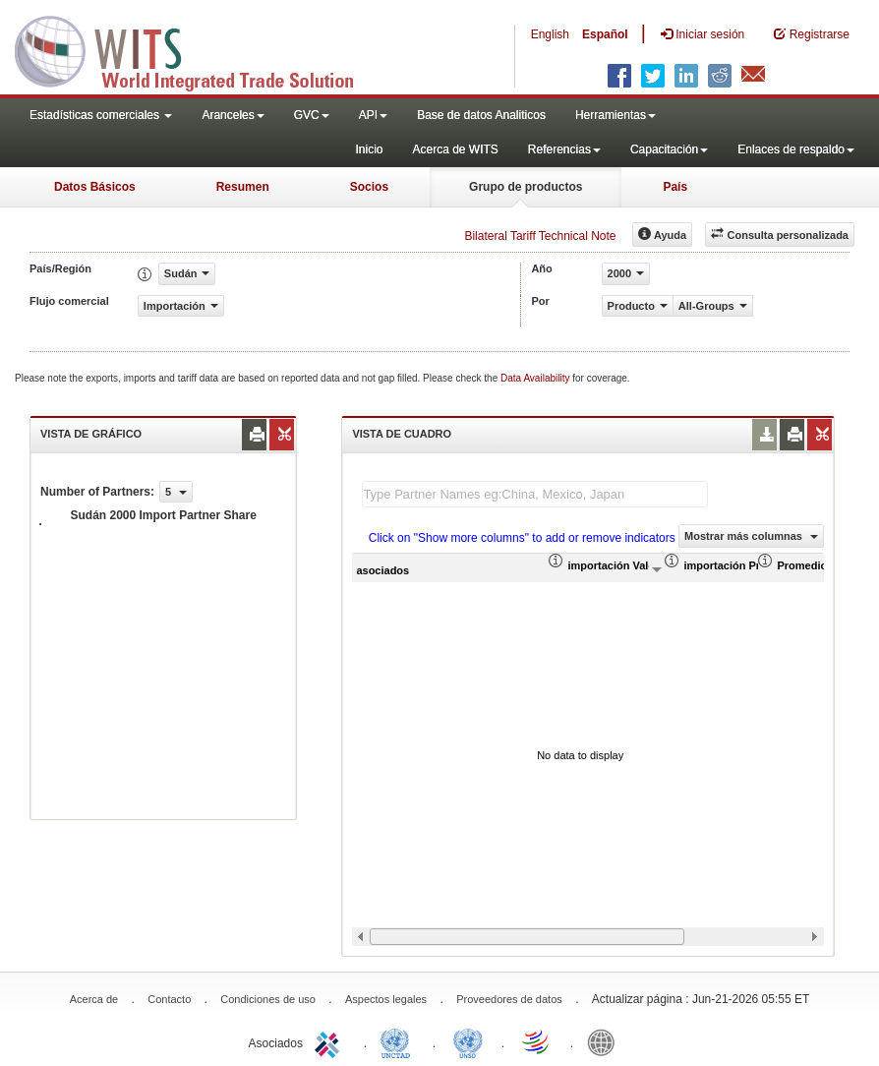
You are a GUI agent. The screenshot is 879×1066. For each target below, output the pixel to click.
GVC (311, 115)
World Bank (605, 1041)
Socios (369, 187)
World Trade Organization (537, 1041)
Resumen (242, 187)
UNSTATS (468, 1041)
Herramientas (615, 115)
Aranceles (233, 115)
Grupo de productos (525, 187)
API (373, 115)
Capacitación (669, 149)
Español (605, 34)
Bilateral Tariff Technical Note (539, 236)
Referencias (564, 149)
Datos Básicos (95, 187)
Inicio (368, 149)
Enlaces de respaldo (795, 149)
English (550, 34)
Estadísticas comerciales (100, 115)
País (675, 187)
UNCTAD (399, 1041)
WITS (196, 49)
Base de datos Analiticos (481, 115)
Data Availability (536, 378)
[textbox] (535, 494)
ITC (330, 1041)
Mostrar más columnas (751, 536)
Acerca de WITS (455, 149)
